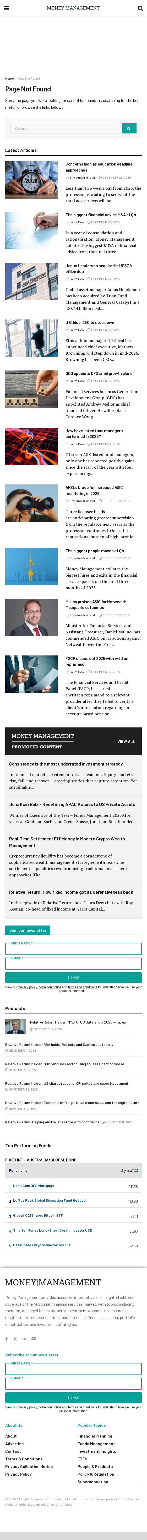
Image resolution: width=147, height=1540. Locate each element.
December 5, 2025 (20, 1070)
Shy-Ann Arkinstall (82, 177)
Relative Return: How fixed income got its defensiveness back (71, 892)
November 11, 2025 (117, 1122)
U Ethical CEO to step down (90, 322)
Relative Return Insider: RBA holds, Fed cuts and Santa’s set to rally (59, 1044)
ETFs (82, 1458)
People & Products (95, 1466)
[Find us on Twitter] (15, 1338)
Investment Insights (97, 1451)
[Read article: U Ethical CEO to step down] (31, 338)
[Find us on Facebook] (6, 1338)
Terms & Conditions (24, 1458)
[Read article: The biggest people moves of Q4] (31, 566)
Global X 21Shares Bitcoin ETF (38, 1215)
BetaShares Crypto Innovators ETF (42, 1245)
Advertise (14, 1443)
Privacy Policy (18, 1473)
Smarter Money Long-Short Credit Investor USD (52, 1230)
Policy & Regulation (96, 1473)
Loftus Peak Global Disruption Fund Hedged (49, 1200)
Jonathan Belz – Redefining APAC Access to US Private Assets (72, 804)
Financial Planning (95, 1435)
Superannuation (93, 1481)
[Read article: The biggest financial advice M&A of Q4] (31, 230)
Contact (13, 1451)
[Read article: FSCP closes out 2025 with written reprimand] (31, 674)
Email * (17, 958)
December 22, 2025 (104, 444)
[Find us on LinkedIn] (24, 1338)
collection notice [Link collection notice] (50, 987)
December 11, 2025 (20, 1050)
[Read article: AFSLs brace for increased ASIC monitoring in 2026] (31, 503)
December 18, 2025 (46, 1029)
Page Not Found (29, 78)
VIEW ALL (126, 741)
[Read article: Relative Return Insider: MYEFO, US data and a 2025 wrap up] (15, 1026)
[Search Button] (140, 8)
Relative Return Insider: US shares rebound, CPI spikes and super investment (66, 1083)
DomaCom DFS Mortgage (33, 1185)
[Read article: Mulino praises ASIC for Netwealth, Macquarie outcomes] (31, 617)
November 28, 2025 (21, 1089)
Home (9, 78)
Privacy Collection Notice (29, 1466)
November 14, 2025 (21, 1108)
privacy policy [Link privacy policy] (27, 987)
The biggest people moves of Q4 (95, 550)
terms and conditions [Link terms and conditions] (82, 987)
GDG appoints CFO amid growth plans (99, 373)
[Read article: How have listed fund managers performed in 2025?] (31, 446)
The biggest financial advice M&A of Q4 (101, 214)
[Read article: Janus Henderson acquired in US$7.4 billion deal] (31, 281)
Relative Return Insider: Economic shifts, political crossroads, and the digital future (72, 1102)
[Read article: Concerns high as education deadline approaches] (31, 180)
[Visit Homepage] (73, 8)
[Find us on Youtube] (33, 1338)
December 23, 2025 (115, 177)
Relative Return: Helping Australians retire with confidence (52, 1122)
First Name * (21, 943)
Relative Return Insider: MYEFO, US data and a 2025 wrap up (78, 1022)
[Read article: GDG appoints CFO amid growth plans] (31, 389)
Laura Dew (76, 222)
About (11, 1435)
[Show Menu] (6, 8)
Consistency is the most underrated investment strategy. (66, 764)
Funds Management (96, 1443)
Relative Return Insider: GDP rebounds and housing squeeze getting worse (64, 1064)
